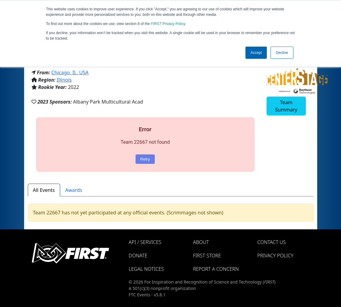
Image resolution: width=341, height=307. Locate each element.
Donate (138, 255)
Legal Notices (146, 269)
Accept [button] (256, 53)
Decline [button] (282, 53)
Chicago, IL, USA (70, 72)
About (201, 242)
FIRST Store (207, 255)
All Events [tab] (44, 190)
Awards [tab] (73, 190)
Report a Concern (216, 269)
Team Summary (286, 106)
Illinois (64, 79)
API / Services (145, 242)
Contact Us (271, 242)
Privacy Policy (168, 24)
